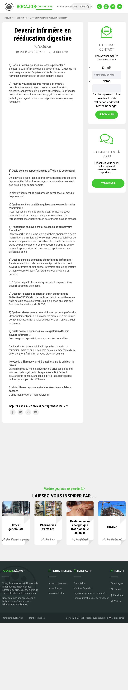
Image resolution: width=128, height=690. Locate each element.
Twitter (116, 601)
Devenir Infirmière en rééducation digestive (49, 18)
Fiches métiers (44, 6)
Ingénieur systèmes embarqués (90, 593)
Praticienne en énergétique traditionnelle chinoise (80, 527)
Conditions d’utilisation (12, 618)
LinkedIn (116, 589)
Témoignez (86, 6)
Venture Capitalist (83, 588)
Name (106, 81)
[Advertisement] (42, 136)
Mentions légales (37, 618)
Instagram (117, 583)
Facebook (117, 595)
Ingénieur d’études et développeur (91, 598)
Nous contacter (56, 593)
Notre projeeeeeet (58, 583)
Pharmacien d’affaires (48, 527)
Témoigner (108, 183)
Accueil (8, 18)
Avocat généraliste (16, 527)
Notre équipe (55, 588)
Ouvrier (112, 527)
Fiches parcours (66, 6)
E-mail (106, 67)
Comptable (79, 583)
